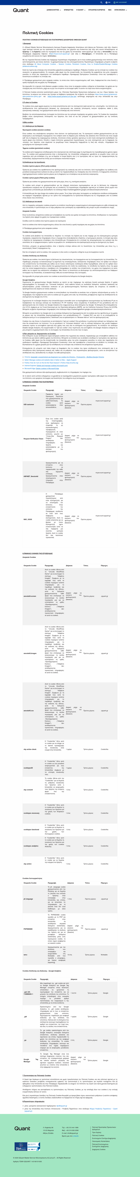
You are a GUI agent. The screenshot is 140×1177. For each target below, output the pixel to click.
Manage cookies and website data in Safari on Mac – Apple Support (52, 360)
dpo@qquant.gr (62, 1106)
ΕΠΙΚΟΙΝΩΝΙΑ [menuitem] (120, 10)
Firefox (27, 363)
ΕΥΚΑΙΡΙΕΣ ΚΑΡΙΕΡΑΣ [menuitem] (97, 10)
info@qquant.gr (72, 1133)
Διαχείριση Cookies (98, 1150)
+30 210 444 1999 (72, 1128)
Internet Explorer (30, 366)
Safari (27, 360)
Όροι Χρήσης (96, 1132)
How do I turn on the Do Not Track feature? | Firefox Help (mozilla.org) (54, 363)
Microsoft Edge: (42, 369)
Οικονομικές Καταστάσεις (101, 1141)
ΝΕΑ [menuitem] (109, 10)
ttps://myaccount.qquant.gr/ (60, 54)
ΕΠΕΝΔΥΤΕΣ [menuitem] (68, 10)
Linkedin (76, 1136)
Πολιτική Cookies (98, 1135)
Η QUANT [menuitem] (79, 10)
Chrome (27, 357)
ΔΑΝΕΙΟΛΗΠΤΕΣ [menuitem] (53, 10)
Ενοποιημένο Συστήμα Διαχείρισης (104, 1138)
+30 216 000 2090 (72, 1130)
